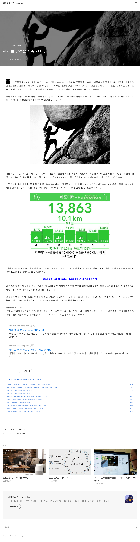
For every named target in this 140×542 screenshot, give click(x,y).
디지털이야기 (11, 380)
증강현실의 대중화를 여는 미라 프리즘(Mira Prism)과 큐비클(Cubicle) (32, 387)
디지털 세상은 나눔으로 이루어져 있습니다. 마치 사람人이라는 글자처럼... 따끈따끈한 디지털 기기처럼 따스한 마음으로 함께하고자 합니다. (59, 501)
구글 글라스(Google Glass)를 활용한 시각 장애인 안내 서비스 (29, 396)
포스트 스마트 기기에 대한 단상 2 (19, 390)
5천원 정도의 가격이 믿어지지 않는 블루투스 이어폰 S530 (28, 384)
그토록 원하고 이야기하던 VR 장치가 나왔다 (23, 411)
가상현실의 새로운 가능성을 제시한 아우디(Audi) (25, 405)
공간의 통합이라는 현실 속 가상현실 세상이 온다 (25, 408)
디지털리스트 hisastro (13, 3)
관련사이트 (6, 527)
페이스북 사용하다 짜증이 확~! (18, 402)
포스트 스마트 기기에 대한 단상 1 (19, 393)
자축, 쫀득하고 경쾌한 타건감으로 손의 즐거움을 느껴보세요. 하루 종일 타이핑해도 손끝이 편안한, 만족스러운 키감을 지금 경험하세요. (70, 335)
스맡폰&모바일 (23, 380)
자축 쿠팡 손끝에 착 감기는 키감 (26, 330)
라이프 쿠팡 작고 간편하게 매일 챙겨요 (30, 349)
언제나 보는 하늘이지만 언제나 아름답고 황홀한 (24, 399)
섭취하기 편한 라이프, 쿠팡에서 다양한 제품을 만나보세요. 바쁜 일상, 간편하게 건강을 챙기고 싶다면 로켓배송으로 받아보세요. (70, 355)
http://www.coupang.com (19, 326)
